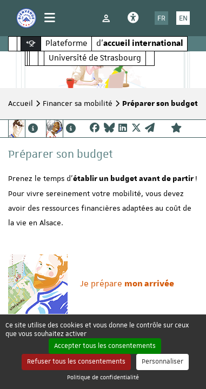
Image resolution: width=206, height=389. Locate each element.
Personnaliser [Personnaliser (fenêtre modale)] (162, 361)
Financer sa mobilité (77, 103)
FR (161, 18)
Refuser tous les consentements (76, 361)
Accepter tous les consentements (105, 345)
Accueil (20, 103)
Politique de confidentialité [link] (103, 377)
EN (183, 18)
